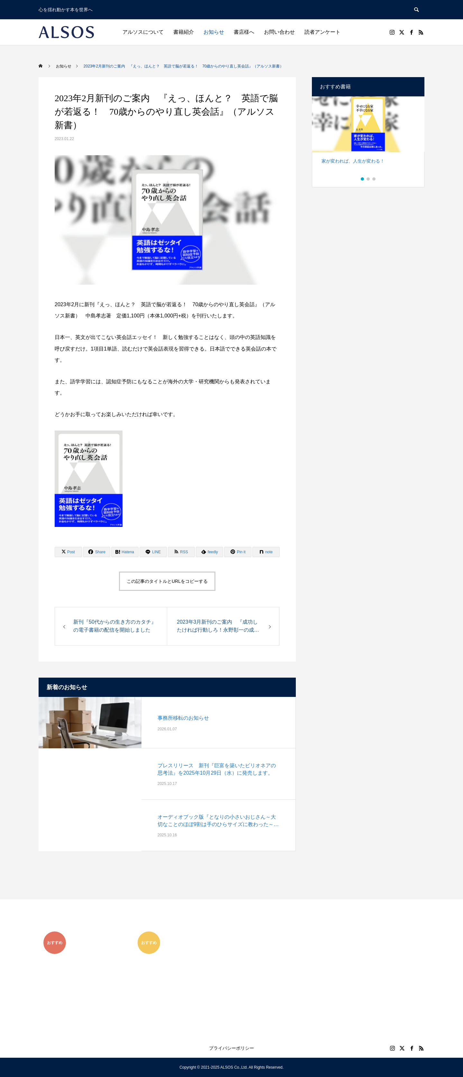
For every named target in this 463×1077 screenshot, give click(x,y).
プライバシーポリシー (231, 1048)
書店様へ (244, 32)
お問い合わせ (279, 32)
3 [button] (374, 179)
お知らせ (214, 32)
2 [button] (368, 179)
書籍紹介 (183, 32)
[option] (368, 137)
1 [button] (363, 179)
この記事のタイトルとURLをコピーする (167, 581)
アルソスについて (143, 32)
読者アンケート (322, 32)
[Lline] (153, 552)
